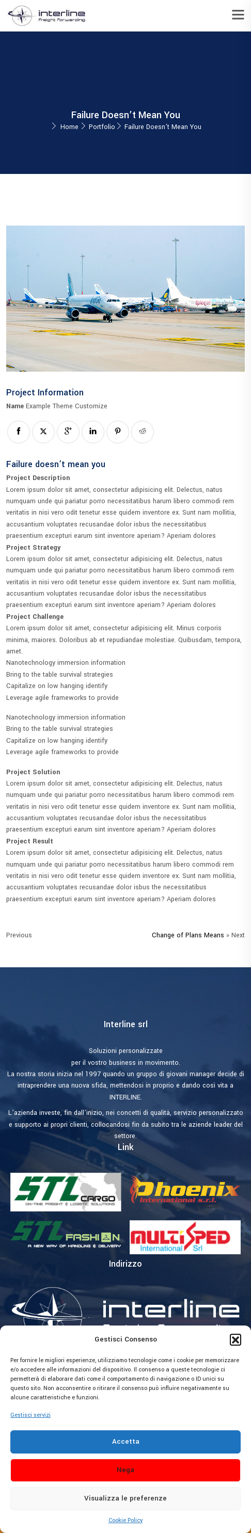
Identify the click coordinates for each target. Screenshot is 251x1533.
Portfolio (102, 127)
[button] (235, 1339)
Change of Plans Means (188, 935)
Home (69, 127)
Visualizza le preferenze (125, 1498)
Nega (125, 1470)
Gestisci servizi (30, 1415)
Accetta (125, 1441)
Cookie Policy (125, 1520)
